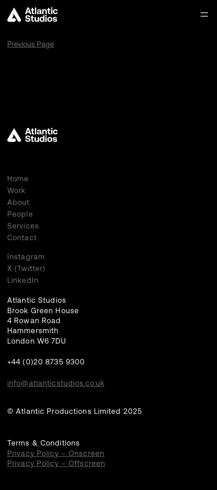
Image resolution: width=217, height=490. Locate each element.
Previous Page (30, 44)
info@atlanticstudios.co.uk (55, 383)
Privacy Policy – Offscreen (56, 463)
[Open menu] (204, 14)
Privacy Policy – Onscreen (55, 453)
